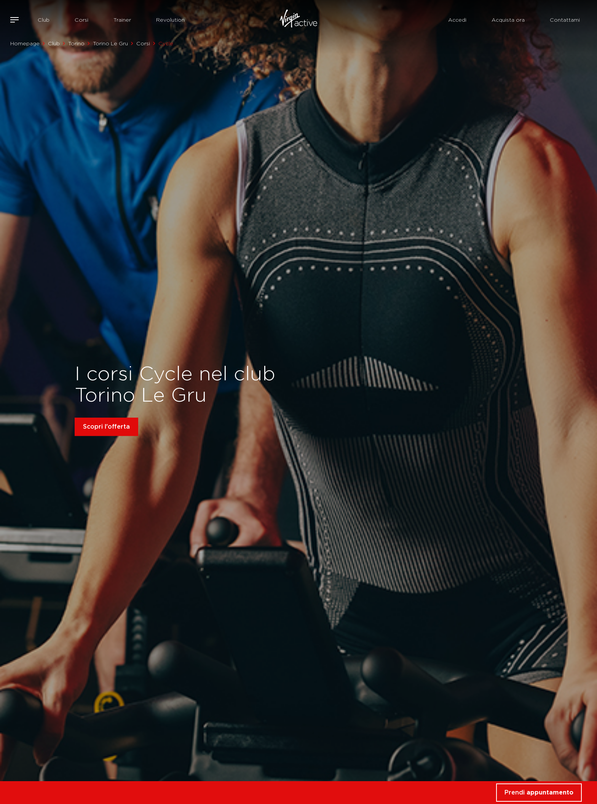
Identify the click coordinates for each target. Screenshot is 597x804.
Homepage (25, 43)
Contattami (565, 20)
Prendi (538, 792)
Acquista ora (508, 20)
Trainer (122, 20)
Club (43, 20)
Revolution (170, 20)
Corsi (81, 20)
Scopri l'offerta (106, 426)
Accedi (457, 20)
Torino (76, 43)
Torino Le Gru (110, 43)
